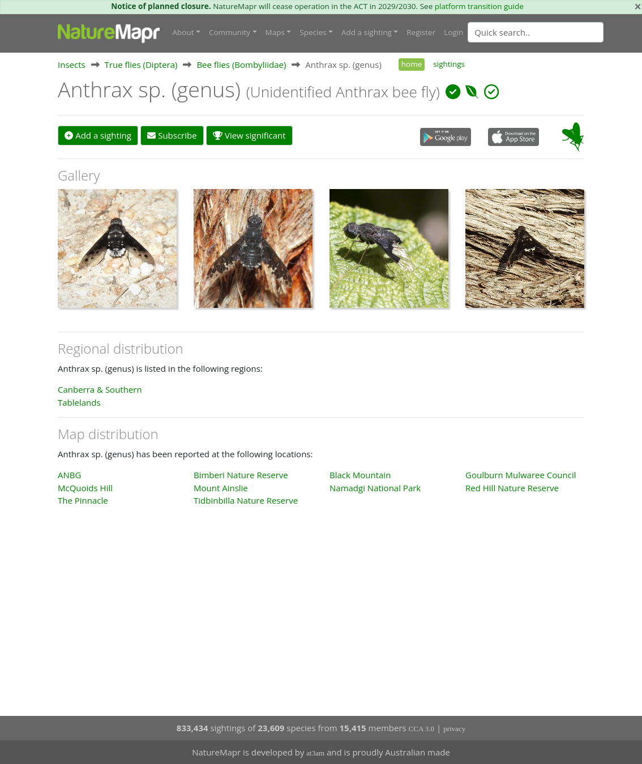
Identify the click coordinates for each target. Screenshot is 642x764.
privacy (454, 728)
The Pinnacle (83, 500)
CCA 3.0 (422, 728)
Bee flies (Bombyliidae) (241, 64)
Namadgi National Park (375, 487)
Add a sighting (98, 135)
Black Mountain (360, 474)
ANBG (69, 474)
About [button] (183, 32)
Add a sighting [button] (366, 32)
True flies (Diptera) (141, 64)
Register (420, 32)
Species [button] (312, 32)
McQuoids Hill (85, 487)
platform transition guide (479, 6)
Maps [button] (275, 32)
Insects (71, 64)
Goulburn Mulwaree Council (520, 474)
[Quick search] (536, 32)
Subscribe (171, 135)
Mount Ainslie (221, 487)
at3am (315, 753)
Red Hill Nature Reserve (512, 487)
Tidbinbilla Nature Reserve (246, 500)
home (411, 64)
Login (453, 32)
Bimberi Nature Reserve (241, 474)
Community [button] (229, 32)
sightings (449, 64)
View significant (249, 135)
